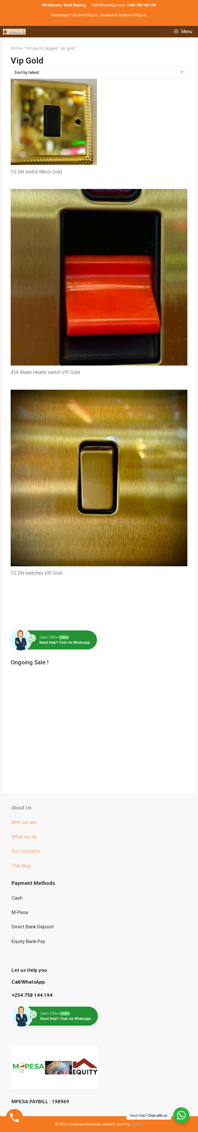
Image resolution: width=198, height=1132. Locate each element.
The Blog (21, 866)
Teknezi (136, 1124)
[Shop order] (99, 72)
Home (16, 48)
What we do (25, 837)
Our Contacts (26, 851)
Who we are (25, 822)
